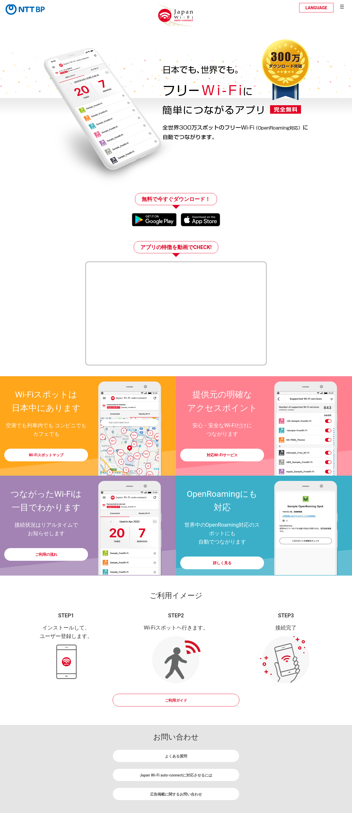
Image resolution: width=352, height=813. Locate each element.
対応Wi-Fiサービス (222, 455)
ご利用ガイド (176, 700)
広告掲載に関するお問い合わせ (176, 794)
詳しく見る (222, 563)
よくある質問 (176, 756)
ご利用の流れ (46, 554)
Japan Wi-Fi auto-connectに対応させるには (176, 775)
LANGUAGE (316, 7)
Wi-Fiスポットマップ (46, 455)
